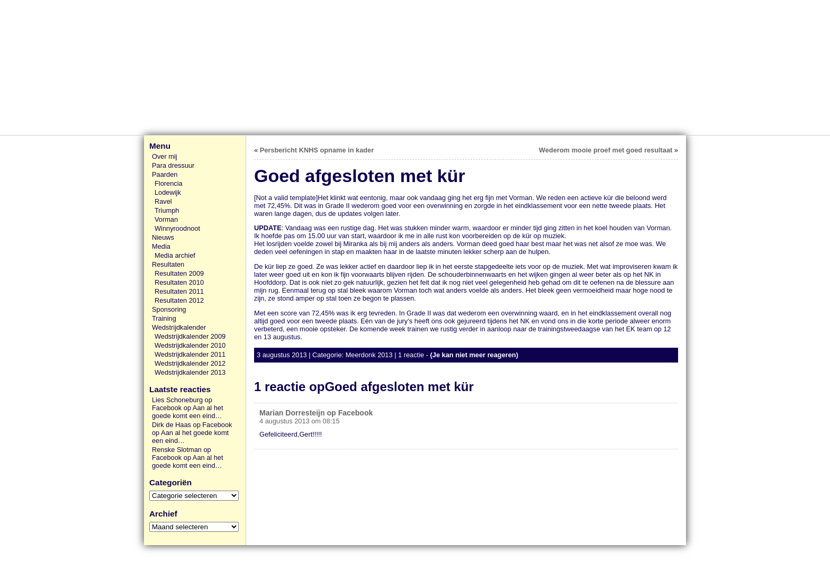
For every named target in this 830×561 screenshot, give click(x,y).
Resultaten (168, 264)
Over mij (164, 156)
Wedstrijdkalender (179, 327)
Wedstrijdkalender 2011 (190, 354)
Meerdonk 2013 (369, 355)
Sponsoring (169, 309)
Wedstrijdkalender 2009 (190, 336)
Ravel (163, 201)
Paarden (164, 174)
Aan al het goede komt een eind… (187, 412)
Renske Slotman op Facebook (181, 454)
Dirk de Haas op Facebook (192, 425)
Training (164, 318)
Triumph (167, 210)
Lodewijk (168, 192)
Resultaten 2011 (179, 291)
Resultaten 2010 (179, 282)
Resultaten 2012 (179, 300)
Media (161, 246)
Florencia (169, 183)
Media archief (175, 255)
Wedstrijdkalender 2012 (190, 363)
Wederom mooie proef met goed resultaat (605, 150)
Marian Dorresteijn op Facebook (316, 413)
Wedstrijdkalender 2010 (190, 345)
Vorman (166, 219)
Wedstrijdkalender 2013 (190, 372)
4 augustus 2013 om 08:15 (299, 421)
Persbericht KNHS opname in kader (317, 150)
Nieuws (163, 237)
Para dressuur (173, 165)
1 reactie (411, 355)
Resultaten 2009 (179, 273)
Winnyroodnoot (177, 228)
